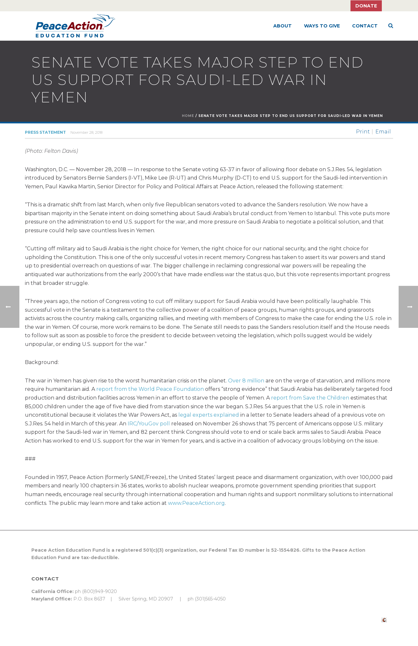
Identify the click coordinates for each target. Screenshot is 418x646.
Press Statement (45, 132)
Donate (366, 6)
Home (188, 116)
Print (363, 131)
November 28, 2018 (86, 132)
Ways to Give (322, 26)
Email (383, 131)
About (282, 26)
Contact (365, 26)
